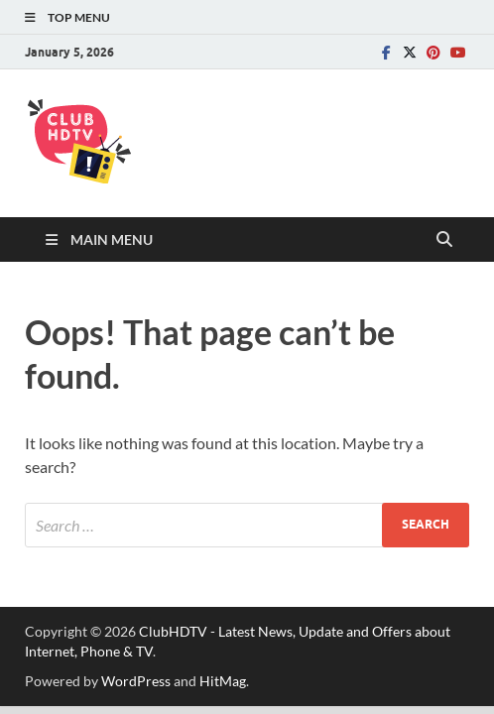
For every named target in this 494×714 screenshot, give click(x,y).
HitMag (222, 680)
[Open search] (444, 240)
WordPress (136, 680)
